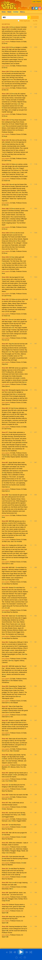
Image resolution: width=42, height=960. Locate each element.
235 (35, 856)
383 (35, 755)
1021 (35, 299)
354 (35, 773)
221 (35, 868)
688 (35, 567)
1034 (35, 257)
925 (35, 368)
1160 (35, 120)
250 (35, 843)
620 (35, 587)
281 (35, 813)
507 (35, 720)
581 (35, 642)
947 (35, 344)
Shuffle (35, 21)
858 (35, 495)
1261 (35, 27)
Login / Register (37, 1)
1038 (35, 233)
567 (35, 666)
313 (35, 785)
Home (4, 12)
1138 (35, 164)
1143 (35, 140)
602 (35, 616)
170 (35, 904)
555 (35, 686)
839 (35, 521)
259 (35, 832)
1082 (35, 208)
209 (35, 882)
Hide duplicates (24, 21)
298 (35, 795)
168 (35, 926)
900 (35, 408)
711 (35, 545)
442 (35, 738)
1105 (35, 184)
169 (35, 916)
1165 (35, 93)
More (22, 12)
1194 (35, 71)
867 (35, 462)
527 (35, 706)
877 (35, 432)
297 (35, 802)
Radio (9, 12)
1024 (35, 277)
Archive (15, 12)
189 (35, 892)
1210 (35, 47)
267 (35, 825)
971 (35, 319)
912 (35, 390)
